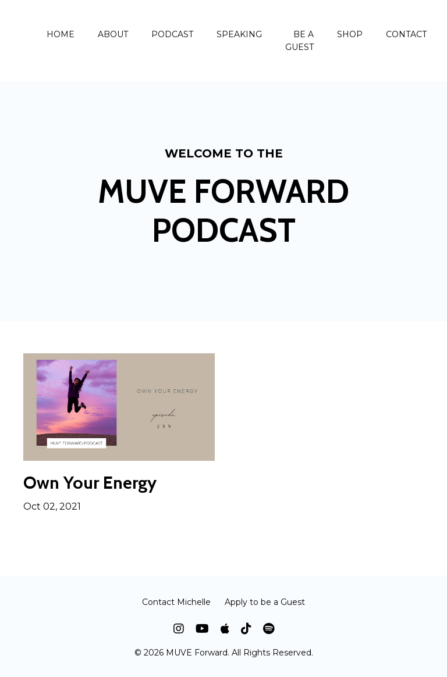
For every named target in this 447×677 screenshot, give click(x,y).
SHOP (350, 34)
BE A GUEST (299, 40)
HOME (60, 34)
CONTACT (406, 34)
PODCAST (172, 34)
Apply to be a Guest (265, 602)
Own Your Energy (90, 482)
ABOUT (113, 34)
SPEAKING (239, 34)
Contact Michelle (176, 602)
